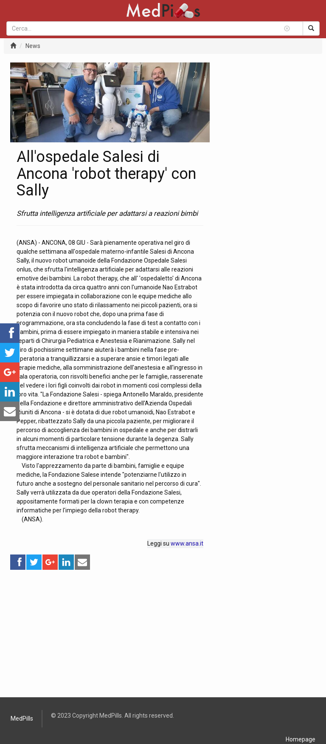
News (32, 45)
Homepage (300, 739)
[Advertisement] (110, 630)
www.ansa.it (187, 543)
